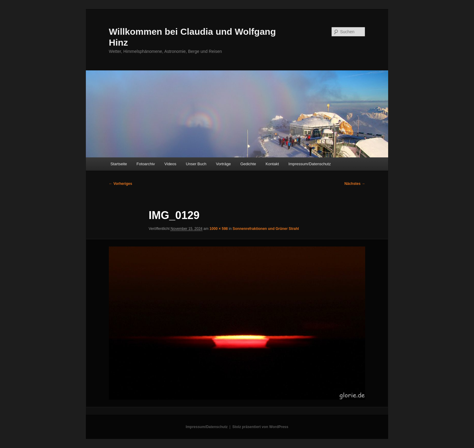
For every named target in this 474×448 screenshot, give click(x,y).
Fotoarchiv (146, 164)
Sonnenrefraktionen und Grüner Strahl (266, 229)
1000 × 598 (218, 229)
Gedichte (248, 164)
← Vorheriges (120, 184)
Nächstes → (354, 184)
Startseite (118, 164)
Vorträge (223, 164)
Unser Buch (196, 164)
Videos (170, 164)
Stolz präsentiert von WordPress (260, 427)
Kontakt (272, 164)
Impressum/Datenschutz (309, 164)
